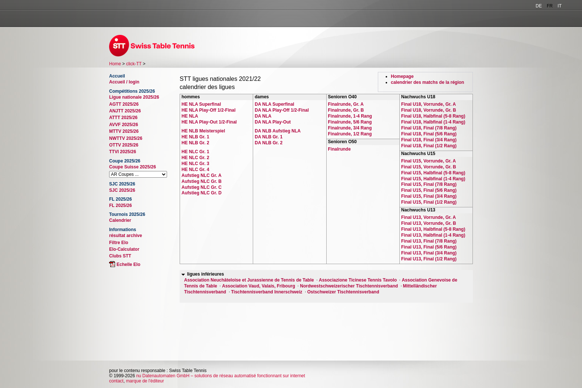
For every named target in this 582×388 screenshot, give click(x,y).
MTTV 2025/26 (123, 131)
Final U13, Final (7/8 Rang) (429, 241)
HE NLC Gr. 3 (195, 163)
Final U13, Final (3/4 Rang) (429, 253)
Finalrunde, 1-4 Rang (350, 116)
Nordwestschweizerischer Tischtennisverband (349, 286)
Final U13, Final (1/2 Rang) (429, 259)
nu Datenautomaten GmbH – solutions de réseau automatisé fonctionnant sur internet (220, 375)
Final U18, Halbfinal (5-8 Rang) (433, 116)
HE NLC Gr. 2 (195, 157)
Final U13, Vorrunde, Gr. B (428, 223)
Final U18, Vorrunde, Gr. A (428, 104)
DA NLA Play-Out (273, 122)
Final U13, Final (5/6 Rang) (429, 247)
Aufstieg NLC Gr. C (202, 187)
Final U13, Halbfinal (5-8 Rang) (433, 229)
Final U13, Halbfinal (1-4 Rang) (433, 235)
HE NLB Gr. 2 (195, 142)
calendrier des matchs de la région (427, 82)
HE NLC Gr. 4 (195, 169)
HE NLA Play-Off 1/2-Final (209, 110)
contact (116, 381)
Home (115, 63)
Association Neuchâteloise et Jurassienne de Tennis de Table (249, 280)
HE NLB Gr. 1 (195, 136)
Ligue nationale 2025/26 (134, 97)
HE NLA (190, 116)
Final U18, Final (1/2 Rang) (429, 145)
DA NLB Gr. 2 (268, 142)
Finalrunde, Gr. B (346, 110)
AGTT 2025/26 (123, 104)
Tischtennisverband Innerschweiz (267, 292)
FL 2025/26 (120, 205)
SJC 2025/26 (122, 190)
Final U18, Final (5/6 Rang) (429, 134)
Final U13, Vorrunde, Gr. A (428, 217)
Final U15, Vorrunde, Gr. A (428, 161)
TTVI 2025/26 (122, 151)
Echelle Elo (128, 264)
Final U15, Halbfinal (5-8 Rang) (433, 172)
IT (560, 6)
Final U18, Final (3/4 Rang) (429, 139)
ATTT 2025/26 (123, 117)
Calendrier (120, 220)
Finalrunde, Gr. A (346, 104)
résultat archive (125, 235)
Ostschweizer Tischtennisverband (343, 292)
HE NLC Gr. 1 (195, 151)
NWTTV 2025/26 (125, 138)
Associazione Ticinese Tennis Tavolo (358, 280)
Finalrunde (339, 149)
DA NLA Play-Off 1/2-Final (282, 110)
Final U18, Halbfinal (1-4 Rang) (433, 122)
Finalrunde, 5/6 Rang (350, 122)
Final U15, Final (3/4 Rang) (429, 196)
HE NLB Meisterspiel (203, 131)
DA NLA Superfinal (274, 104)
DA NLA (263, 116)
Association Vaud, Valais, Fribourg (258, 286)
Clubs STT (120, 256)
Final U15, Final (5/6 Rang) (429, 190)
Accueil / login (124, 82)
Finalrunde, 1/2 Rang (350, 134)
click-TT (134, 63)
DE (539, 6)
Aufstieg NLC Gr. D (202, 192)
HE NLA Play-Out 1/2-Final (209, 122)
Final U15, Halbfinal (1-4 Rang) (433, 178)
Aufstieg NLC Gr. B (202, 181)
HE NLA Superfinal (201, 104)
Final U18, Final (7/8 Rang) (429, 128)
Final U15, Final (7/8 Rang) (429, 184)
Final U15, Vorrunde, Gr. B (428, 167)
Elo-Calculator (124, 249)
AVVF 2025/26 (123, 124)
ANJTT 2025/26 (125, 111)
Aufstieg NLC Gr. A (202, 175)
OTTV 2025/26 (123, 145)
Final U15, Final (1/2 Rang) (429, 202)
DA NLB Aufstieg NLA (278, 131)
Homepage (402, 76)
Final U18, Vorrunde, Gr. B (428, 110)
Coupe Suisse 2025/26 (132, 167)
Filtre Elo (118, 242)
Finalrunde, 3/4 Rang (350, 128)
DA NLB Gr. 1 (268, 136)
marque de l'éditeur (145, 381)
